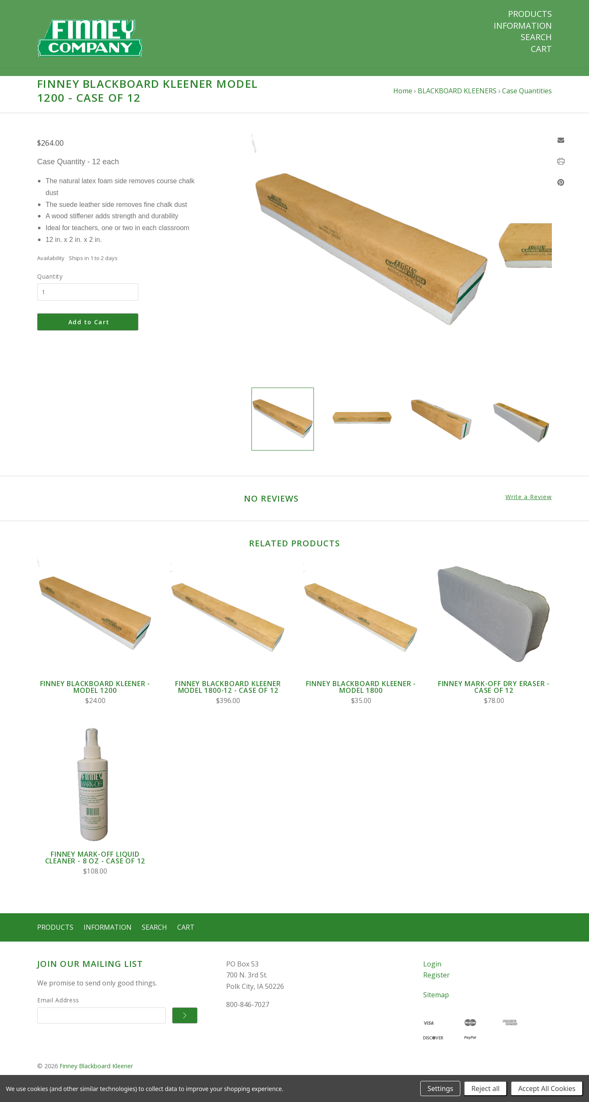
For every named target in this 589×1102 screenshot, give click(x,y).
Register (436, 983)
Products (530, 13)
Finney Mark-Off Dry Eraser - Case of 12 (494, 695)
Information (523, 25)
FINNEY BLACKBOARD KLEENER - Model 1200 (95, 695)
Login (432, 971)
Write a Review (528, 505)
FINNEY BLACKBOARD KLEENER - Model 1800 (361, 695)
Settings (440, 1088)
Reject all (485, 1088)
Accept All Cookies (546, 1088)
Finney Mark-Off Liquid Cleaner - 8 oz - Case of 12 (95, 865)
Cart (541, 48)
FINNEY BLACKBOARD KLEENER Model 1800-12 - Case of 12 (228, 695)
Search (536, 37)
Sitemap (436, 1002)
